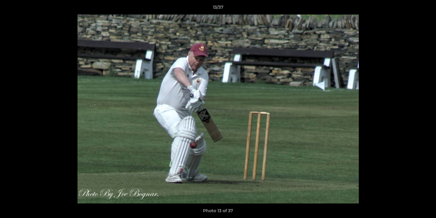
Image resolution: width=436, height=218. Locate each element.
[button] (425, 9)
